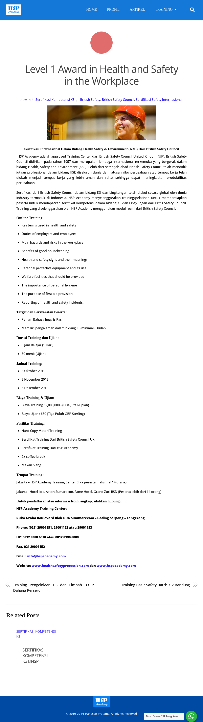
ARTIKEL (137, 9)
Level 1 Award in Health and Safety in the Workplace (101, 75)
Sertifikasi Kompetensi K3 (55, 99)
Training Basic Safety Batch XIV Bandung (155, 584)
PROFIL (113, 9)
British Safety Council (118, 99)
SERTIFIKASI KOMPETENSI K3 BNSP (35, 655)
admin (26, 99)
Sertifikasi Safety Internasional (159, 99)
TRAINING (166, 9)
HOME (91, 9)
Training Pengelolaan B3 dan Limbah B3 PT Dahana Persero (54, 587)
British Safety (90, 99)
